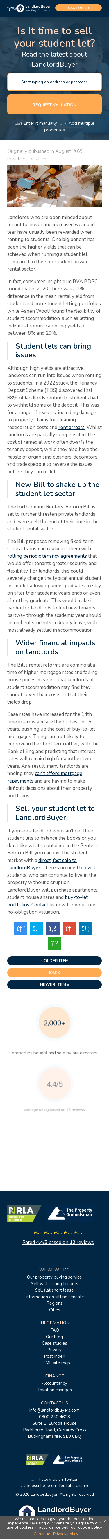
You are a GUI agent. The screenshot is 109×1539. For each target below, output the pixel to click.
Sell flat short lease (54, 1290)
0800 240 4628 (54, 1417)
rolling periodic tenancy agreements (47, 556)
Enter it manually (36, 123)
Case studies (54, 1343)
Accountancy (54, 1383)
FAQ (54, 1330)
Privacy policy (65, 1534)
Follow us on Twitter (54, 1479)
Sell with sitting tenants (54, 1284)
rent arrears (71, 427)
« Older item (54, 961)
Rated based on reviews (58, 1242)
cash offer (78, 8)
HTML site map (54, 1363)
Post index (54, 1356)
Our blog (54, 1337)
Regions (54, 1303)
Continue (42, 1534)
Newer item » (54, 984)
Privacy (54, 1350)
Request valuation (54, 105)
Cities (54, 1310)
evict (90, 867)
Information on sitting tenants (54, 1297)
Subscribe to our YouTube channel (54, 1485)
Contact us (43, 904)
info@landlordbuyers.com (54, 1410)
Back (54, 972)
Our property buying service (54, 1277)
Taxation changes (54, 1390)
